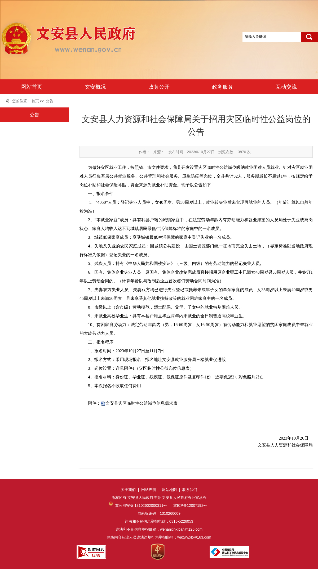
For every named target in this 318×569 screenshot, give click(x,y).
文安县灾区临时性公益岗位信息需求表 (141, 403)
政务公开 (159, 87)
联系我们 (189, 489)
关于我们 (128, 489)
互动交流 (286, 87)
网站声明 (148, 489)
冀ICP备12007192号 (189, 505)
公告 (49, 101)
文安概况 (95, 87)
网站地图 (169, 489)
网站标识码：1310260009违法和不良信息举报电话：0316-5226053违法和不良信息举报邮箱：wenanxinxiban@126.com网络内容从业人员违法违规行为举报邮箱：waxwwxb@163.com (159, 521)
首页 (35, 101)
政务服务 (222, 87)
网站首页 (31, 87)
